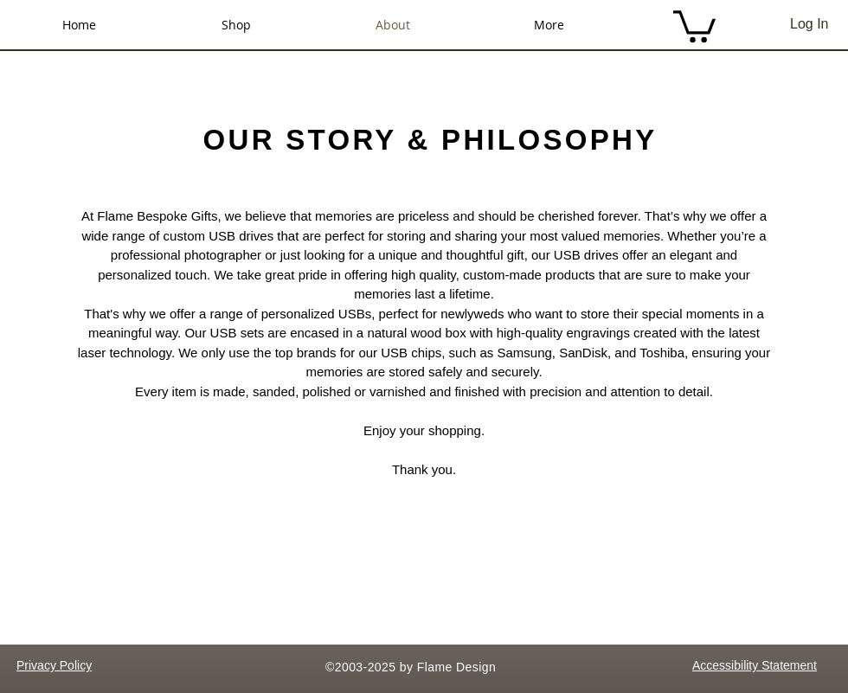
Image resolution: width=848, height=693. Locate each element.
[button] (694, 24)
